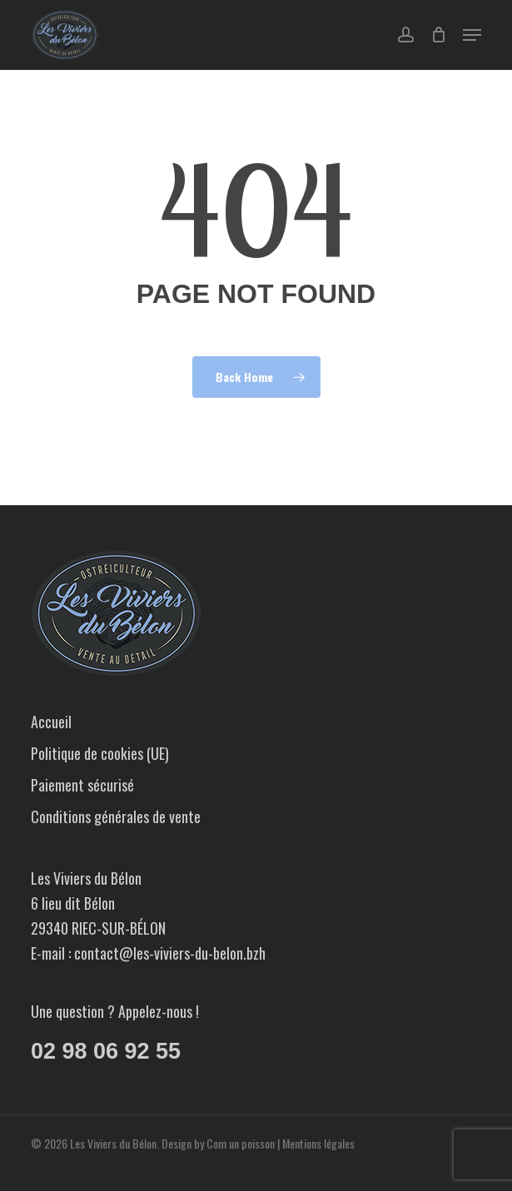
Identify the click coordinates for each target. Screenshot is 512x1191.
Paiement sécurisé (82, 785)
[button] (472, 35)
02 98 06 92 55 (106, 1051)
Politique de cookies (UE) (100, 753)
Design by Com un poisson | (222, 1143)
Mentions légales (318, 1143)
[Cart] (438, 35)
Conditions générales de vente (116, 816)
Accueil (51, 721)
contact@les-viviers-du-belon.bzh (170, 953)
